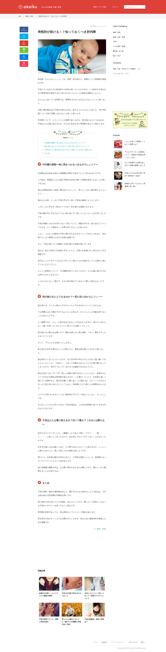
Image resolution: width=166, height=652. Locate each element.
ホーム (95, 642)
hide (70, 138)
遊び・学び (116, 56)
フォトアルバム (121, 73)
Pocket (24, 64)
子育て (115, 41)
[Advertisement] (55, 549)
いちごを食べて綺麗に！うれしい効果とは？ (135, 142)
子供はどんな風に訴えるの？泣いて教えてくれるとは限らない (68, 150)
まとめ (46, 153)
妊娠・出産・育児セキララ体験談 (127, 69)
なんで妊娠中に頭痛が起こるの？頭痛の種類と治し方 (135, 163)
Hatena (24, 57)
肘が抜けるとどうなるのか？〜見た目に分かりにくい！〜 (66, 146)
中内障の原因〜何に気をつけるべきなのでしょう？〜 (64, 143)
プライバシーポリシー (118, 642)
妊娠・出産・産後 (119, 37)
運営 (143, 642)
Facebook (24, 29)
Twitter (24, 36)
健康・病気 (101, 529)
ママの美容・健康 (119, 46)
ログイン (116, 7)
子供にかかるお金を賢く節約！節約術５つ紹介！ (135, 174)
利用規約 (104, 642)
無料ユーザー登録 (99, 7)
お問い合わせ (133, 642)
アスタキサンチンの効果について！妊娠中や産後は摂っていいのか (135, 154)
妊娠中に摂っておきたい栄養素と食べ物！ (135, 184)
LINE (23, 50)
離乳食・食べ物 (118, 51)
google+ (24, 43)
